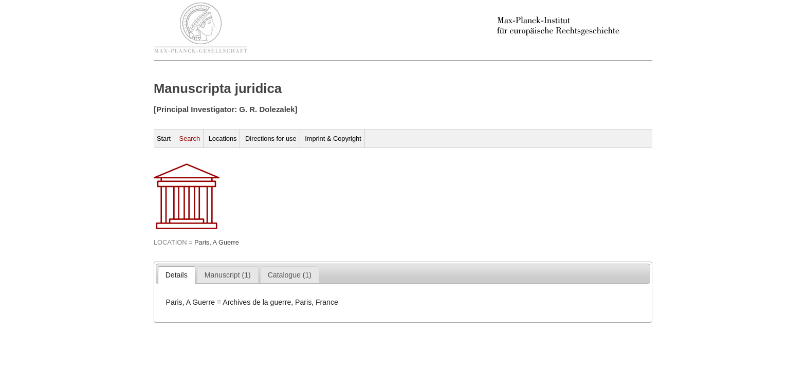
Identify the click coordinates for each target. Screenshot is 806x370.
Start (164, 138)
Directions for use (271, 138)
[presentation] (176, 275)
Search (189, 138)
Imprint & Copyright (333, 138)
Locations (223, 138)
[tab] (176, 275)
